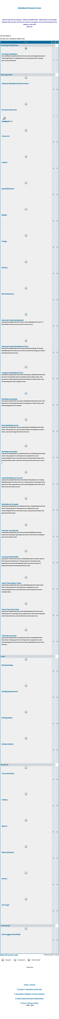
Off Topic (5, 905)
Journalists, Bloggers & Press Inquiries (30, 994)
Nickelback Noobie (9, 399)
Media (4, 215)
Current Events (8, 773)
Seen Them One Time (10, 609)
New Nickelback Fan (10, 425)
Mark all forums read (9, 955)
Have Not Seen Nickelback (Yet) (15, 346)
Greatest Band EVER (10, 557)
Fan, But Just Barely (10, 530)
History (5, 267)
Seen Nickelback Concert (12, 478)
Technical (5, 926)
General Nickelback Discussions (15, 83)
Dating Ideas (7, 718)
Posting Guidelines (9, 45)
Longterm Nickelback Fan (12, 373)
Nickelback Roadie (9, 451)
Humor (4, 878)
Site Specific (7, 75)
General (4, 765)
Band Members (8, 189)
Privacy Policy (33, 1003)
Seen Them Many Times (11, 583)
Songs (4, 241)
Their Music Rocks (9, 636)
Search (32, 985)
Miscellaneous (8, 294)
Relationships (7, 665)
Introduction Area (9, 110)
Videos (4, 162)
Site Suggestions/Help (11, 934)
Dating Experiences (10, 691)
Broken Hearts (8, 744)
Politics (5, 800)
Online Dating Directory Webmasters (30, 998)
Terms (23, 1003)
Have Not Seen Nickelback (13, 320)
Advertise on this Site (34, 989)
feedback (6, 121)
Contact (21, 989)
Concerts (5, 136)
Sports (4, 826)
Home (26, 985)
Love (3, 656)
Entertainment (8, 852)
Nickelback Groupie (10, 504)
